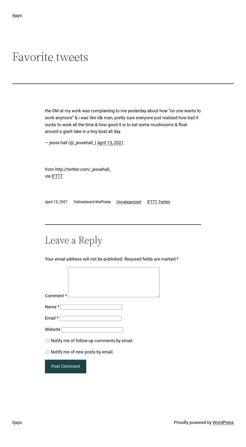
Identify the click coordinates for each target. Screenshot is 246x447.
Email (52, 323)
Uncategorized (129, 202)
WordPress (223, 428)
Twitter (164, 202)
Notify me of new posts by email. (82, 357)
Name (52, 312)
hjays (17, 15)
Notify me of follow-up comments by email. (92, 346)
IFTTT (57, 176)
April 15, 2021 (110, 142)
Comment (56, 301)
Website (52, 335)
